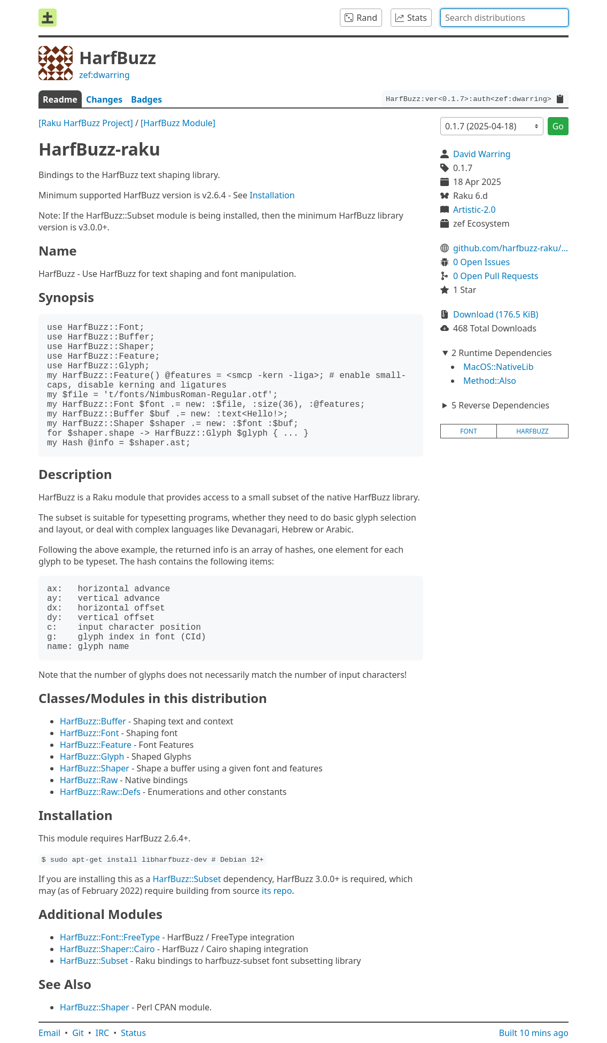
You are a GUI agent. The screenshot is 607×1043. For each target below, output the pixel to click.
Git (78, 1033)
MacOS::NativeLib (498, 367)
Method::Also (489, 381)
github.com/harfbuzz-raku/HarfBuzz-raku (511, 248)
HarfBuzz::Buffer (93, 721)
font (468, 431)
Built (534, 1033)
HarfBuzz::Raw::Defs (100, 792)
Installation (272, 195)
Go (558, 126)
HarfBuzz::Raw (89, 780)
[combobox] (504, 18)
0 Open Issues (481, 262)
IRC (103, 1033)
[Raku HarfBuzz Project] (85, 123)
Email (49, 1033)
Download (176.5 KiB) (495, 314)
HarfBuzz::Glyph (92, 756)
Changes (104, 99)
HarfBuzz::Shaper (94, 768)
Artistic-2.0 (474, 209)
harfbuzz (532, 431)
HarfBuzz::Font (89, 733)
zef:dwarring (104, 75)
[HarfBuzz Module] (178, 123)
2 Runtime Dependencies (502, 353)
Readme (60, 99)
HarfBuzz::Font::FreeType (110, 937)
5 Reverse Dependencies (500, 405)
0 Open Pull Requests (496, 276)
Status (133, 1033)
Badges (146, 99)
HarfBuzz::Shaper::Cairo (107, 949)
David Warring (482, 154)
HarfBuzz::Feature (95, 745)
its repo (277, 891)
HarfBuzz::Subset (187, 879)
